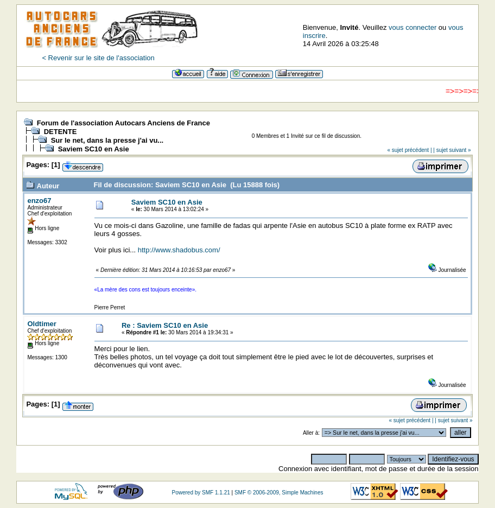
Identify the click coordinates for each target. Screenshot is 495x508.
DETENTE (60, 132)
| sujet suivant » (452, 150)
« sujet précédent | (409, 150)
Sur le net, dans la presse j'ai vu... (107, 140)
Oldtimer (41, 324)
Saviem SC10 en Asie (93, 149)
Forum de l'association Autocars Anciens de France (123, 123)
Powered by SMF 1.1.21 (201, 493)
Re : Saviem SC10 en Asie (165, 325)
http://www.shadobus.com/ (179, 250)
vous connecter (412, 27)
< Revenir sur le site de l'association (98, 58)
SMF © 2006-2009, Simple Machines (278, 493)
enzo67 (39, 200)
